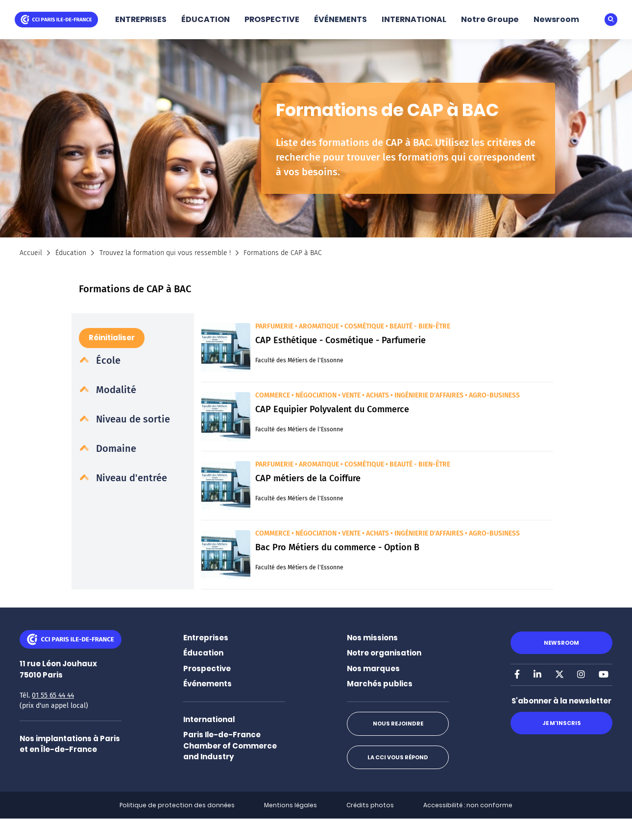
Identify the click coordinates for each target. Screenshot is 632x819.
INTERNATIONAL (414, 19)
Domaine (115, 448)
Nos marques (373, 668)
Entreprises (205, 637)
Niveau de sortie (132, 419)
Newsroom (556, 19)
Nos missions (372, 637)
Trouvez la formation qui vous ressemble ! (165, 253)
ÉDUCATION (205, 19)
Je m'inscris (561, 723)
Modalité (115, 390)
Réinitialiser (112, 337)
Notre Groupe (490, 19)
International (209, 719)
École (107, 360)
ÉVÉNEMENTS (340, 19)
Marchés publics (380, 684)
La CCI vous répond (397, 757)
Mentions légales (290, 805)
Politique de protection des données (177, 805)
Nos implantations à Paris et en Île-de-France (70, 744)
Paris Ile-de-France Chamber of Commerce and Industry (230, 745)
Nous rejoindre (398, 723)
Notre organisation (384, 653)
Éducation (70, 253)
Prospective (207, 668)
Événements (207, 684)
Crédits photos (370, 805)
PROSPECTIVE (271, 19)
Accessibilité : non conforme (467, 805)
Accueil (31, 253)
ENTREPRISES (141, 19)
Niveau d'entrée (130, 478)
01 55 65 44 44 (53, 695)
